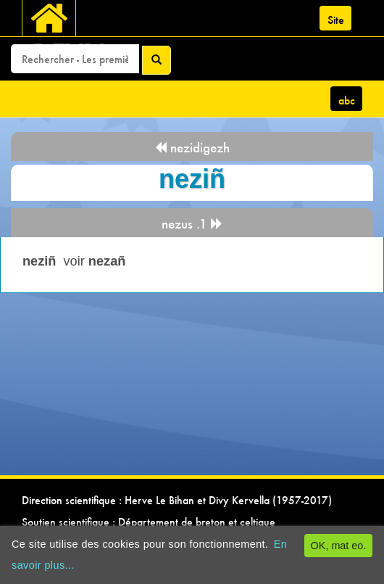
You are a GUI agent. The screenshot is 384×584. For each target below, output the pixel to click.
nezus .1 (192, 223)
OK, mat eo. (339, 545)
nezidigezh (192, 147)
